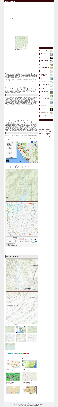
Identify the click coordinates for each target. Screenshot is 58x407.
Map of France (48, 127)
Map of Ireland (48, 129)
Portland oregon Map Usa (45, 81)
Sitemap (22, 403)
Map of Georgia (41, 129)
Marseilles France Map (44, 112)
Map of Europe (41, 127)
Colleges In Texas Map (44, 91)
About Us (35, 403)
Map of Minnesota (41, 133)
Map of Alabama (41, 122)
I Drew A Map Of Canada (44, 60)
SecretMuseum (10, 1)
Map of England (48, 125)
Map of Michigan (48, 131)
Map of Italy (40, 131)
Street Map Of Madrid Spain (45, 67)
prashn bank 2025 (36, 405)
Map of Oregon (48, 136)
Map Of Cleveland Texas (25, 369)
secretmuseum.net (31, 405)
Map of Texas (7, 20)
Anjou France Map (43, 115)
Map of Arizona (48, 122)
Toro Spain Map (43, 105)
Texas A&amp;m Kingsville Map (10, 382)
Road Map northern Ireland (45, 101)
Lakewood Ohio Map (44, 53)
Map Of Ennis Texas (9, 369)
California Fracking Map (44, 50)
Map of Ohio (41, 136)
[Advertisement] (29, 10)
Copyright (28, 403)
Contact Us (25, 403)
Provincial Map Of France (45, 108)
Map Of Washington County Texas (27, 382)
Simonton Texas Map (44, 57)
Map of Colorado (41, 125)
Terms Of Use (32, 403)
